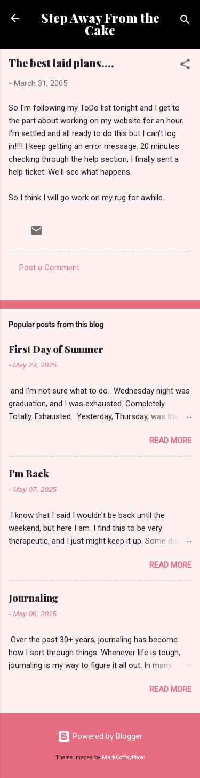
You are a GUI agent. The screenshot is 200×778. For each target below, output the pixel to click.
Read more (170, 440)
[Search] (185, 21)
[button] (185, 66)
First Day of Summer (56, 349)
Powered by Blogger (100, 736)
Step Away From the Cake (100, 24)
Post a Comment (49, 267)
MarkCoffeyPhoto (123, 757)
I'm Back (29, 473)
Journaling (33, 598)
